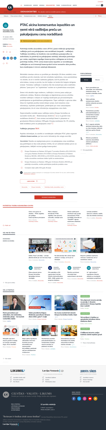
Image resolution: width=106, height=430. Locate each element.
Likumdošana (73, 347)
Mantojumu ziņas (50, 381)
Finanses (14, 347)
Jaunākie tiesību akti (19, 377)
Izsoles (47, 379)
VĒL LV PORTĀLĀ (8, 290)
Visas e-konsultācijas (89, 343)
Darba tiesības (88, 323)
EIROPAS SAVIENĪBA (8, 241)
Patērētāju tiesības (33, 221)
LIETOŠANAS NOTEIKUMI (18, 406)
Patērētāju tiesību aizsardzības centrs (54, 187)
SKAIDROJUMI (28, 5)
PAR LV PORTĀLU (15, 404)
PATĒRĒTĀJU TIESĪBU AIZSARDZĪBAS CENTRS (18, 205)
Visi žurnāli (86, 381)
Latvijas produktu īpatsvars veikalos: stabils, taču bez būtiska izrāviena (95, 213)
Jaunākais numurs (88, 377)
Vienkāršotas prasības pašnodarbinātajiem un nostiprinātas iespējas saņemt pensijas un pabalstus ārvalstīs (93, 114)
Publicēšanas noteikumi (29, 174)
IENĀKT (101, 1)
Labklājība (97, 121)
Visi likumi (16, 381)
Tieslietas (33, 354)
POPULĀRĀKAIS (85, 73)
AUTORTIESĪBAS (15, 410)
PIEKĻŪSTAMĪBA (15, 408)
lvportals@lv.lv (49, 407)
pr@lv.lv (53, 409)
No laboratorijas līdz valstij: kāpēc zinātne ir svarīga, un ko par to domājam (65, 257)
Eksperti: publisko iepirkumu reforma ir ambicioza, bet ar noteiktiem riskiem (89, 257)
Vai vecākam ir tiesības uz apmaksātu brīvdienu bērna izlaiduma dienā (90, 319)
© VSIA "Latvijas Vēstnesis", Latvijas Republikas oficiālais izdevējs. (22, 421)
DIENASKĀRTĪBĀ (50, 5)
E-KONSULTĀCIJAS (66, 5)
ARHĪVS (75, 5)
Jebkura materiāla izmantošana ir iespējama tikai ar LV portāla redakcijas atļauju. (27, 419)
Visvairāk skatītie (18, 379)
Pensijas (87, 308)
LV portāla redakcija (48, 404)
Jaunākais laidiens (50, 377)
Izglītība (92, 95)
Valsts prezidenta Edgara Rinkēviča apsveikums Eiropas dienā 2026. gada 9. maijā (39, 315)
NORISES (35, 5)
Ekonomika (9, 46)
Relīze (10, 44)
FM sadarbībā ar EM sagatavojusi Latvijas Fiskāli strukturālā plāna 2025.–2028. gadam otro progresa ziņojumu (55, 276)
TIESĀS (58, 5)
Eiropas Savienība (36, 187)
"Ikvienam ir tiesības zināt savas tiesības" (21, 416)
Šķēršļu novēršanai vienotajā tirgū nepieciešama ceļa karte (74, 274)
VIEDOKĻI (41, 5)
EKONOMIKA (6, 238)
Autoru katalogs (87, 379)
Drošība (97, 107)
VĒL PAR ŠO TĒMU (9, 232)
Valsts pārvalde (94, 146)
